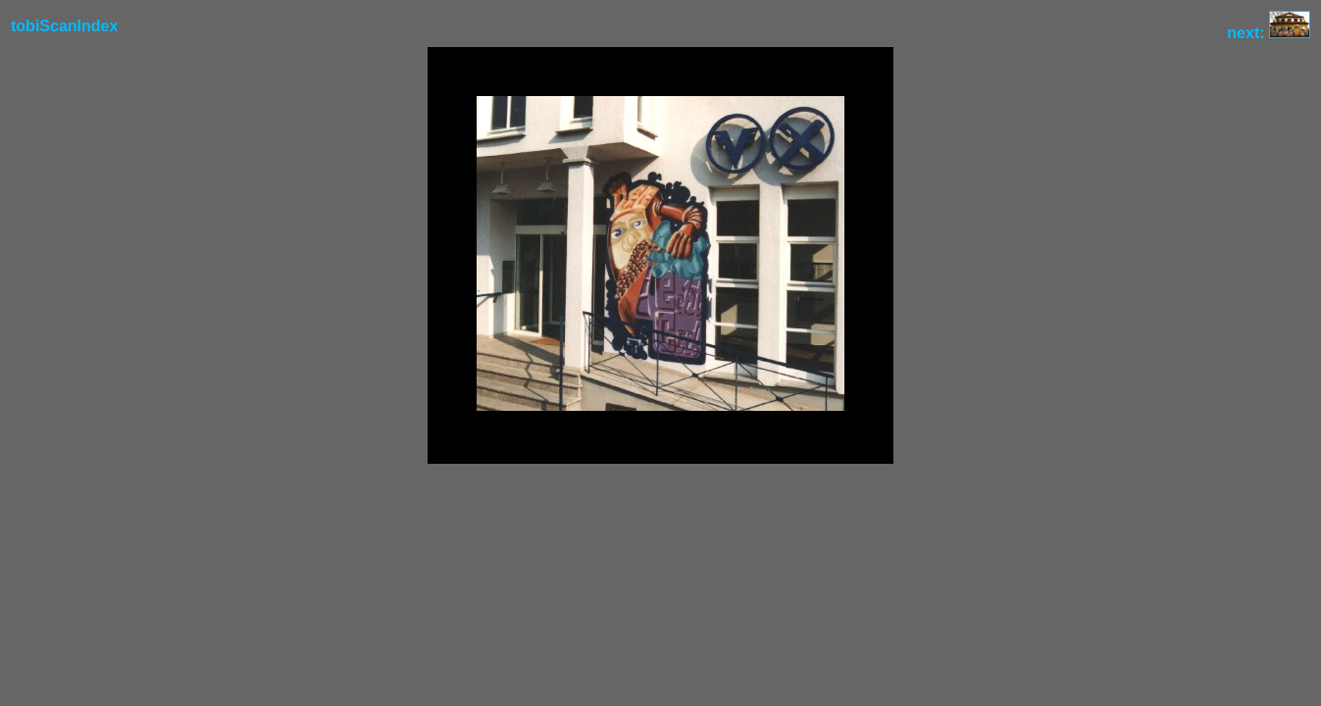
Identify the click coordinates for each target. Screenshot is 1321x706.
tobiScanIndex (64, 26)
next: (1268, 33)
